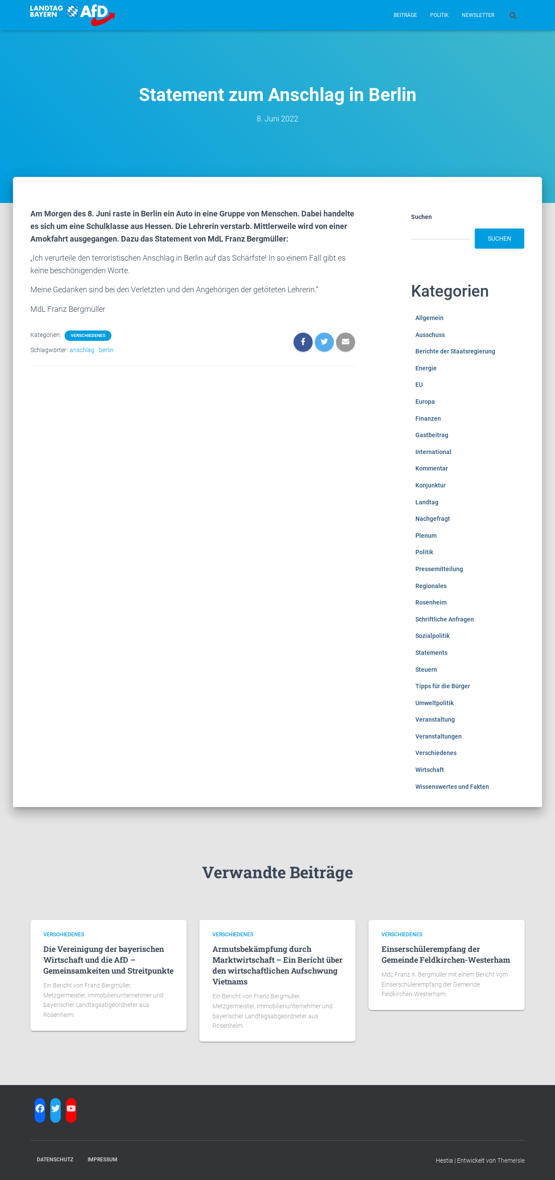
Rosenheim (431, 602)
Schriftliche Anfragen (444, 619)
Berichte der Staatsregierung (455, 351)
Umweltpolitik (434, 703)
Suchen (421, 216)
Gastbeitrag (431, 434)
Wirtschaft (429, 769)
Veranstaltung (435, 719)
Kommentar (431, 468)
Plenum (426, 535)
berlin (106, 349)
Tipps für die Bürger (442, 686)
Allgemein (429, 317)
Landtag (426, 502)
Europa (425, 401)
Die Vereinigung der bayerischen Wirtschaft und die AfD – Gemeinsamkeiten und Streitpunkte (108, 960)
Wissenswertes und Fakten (452, 786)
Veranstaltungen (438, 736)
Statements (431, 652)
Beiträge (405, 15)
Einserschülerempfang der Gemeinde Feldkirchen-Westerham (446, 954)
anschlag (82, 349)
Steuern (426, 669)
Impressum (103, 1160)
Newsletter (478, 15)
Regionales (431, 585)
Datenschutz (55, 1160)
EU (419, 384)
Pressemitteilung (439, 568)
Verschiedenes (88, 335)
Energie (426, 368)
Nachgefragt (432, 518)
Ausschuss (430, 334)
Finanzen (428, 418)
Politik (439, 15)
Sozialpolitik (432, 635)
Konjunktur (430, 485)
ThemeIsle (511, 1160)
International (433, 451)
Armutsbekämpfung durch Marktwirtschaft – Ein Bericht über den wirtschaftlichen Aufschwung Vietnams (277, 965)
